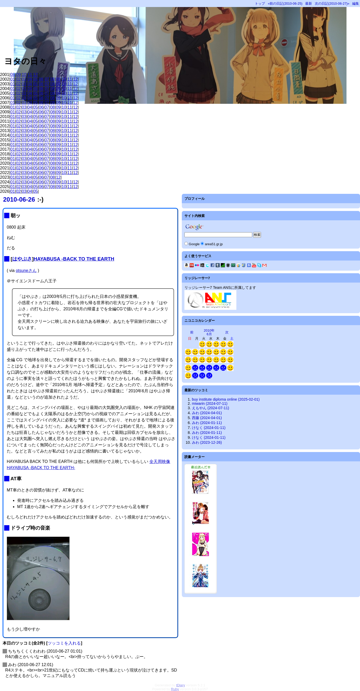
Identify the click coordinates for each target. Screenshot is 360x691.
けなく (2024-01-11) (208, 428)
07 (46, 79)
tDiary (180, 685)
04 (30, 79)
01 (12, 79)
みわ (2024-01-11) (207, 423)
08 (12, 74)
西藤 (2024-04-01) (207, 418)
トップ (260, 3)
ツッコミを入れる (64, 643)
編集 (355, 3)
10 (24, 74)
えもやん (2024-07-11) (210, 408)
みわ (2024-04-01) (207, 413)
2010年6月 (209, 332)
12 (35, 74)
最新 (308, 3)
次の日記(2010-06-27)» (332, 3)
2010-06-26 (19, 199)
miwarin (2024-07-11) (210, 403)
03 (24, 79)
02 (18, 79)
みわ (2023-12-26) (207, 442)
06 (41, 79)
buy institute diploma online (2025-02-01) (226, 399)
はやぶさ (22, 259)
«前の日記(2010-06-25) (285, 3)
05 (35, 79)
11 (30, 74)
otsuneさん (26, 270)
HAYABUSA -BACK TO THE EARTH (74, 259)
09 (18, 74)
